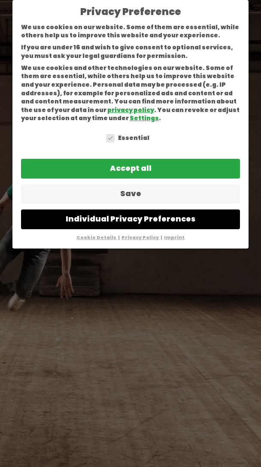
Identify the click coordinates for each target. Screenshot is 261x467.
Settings (144, 118)
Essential (127, 138)
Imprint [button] (174, 237)
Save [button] (130, 193)
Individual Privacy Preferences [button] (130, 219)
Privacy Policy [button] (140, 237)
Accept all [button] (131, 168)
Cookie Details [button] (96, 237)
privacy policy (130, 110)
